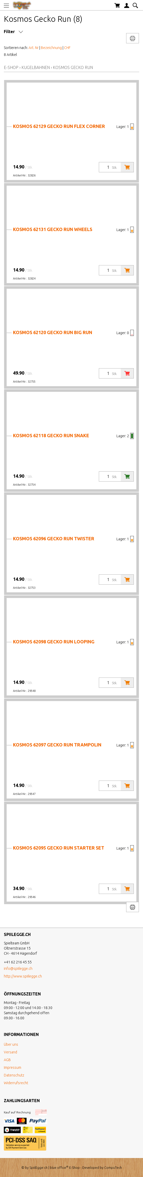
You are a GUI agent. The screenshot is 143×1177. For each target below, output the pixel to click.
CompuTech (113, 1167)
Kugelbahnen (35, 67)
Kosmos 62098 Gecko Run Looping (53, 641)
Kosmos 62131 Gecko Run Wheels (52, 229)
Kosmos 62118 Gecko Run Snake (51, 435)
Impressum (12, 1067)
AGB (7, 1060)
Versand (10, 1052)
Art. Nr (34, 48)
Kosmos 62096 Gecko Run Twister (53, 538)
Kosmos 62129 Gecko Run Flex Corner (59, 126)
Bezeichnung (51, 48)
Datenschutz (14, 1075)
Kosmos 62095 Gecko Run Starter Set (58, 847)
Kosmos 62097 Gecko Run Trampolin (57, 744)
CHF (67, 48)
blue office (59, 1167)
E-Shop (11, 67)
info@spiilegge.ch (18, 968)
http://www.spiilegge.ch (23, 976)
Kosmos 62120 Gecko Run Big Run (52, 332)
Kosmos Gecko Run (73, 67)
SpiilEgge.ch (38, 1167)
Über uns (11, 1044)
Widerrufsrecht (16, 1083)
